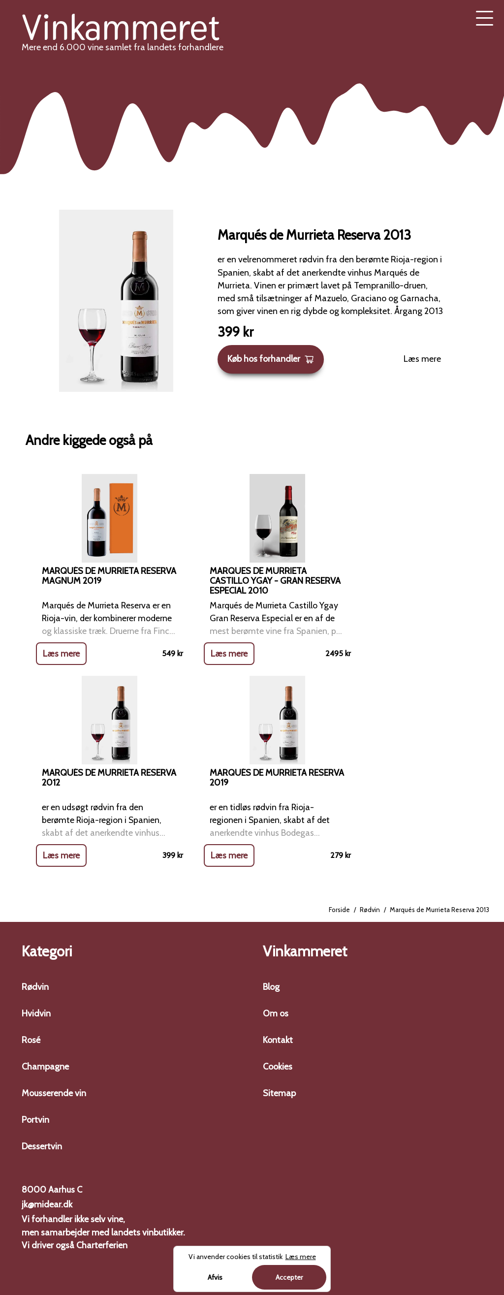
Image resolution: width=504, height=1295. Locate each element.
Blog (271, 986)
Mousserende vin (54, 1093)
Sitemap (279, 1093)
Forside (339, 910)
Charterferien (101, 1245)
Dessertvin (42, 1146)
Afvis (215, 1277)
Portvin (35, 1119)
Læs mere (422, 358)
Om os (275, 1013)
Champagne (45, 1066)
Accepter (289, 1277)
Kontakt (278, 1040)
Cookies (277, 1066)
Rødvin (370, 910)
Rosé (31, 1040)
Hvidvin (36, 1013)
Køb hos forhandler (270, 358)
